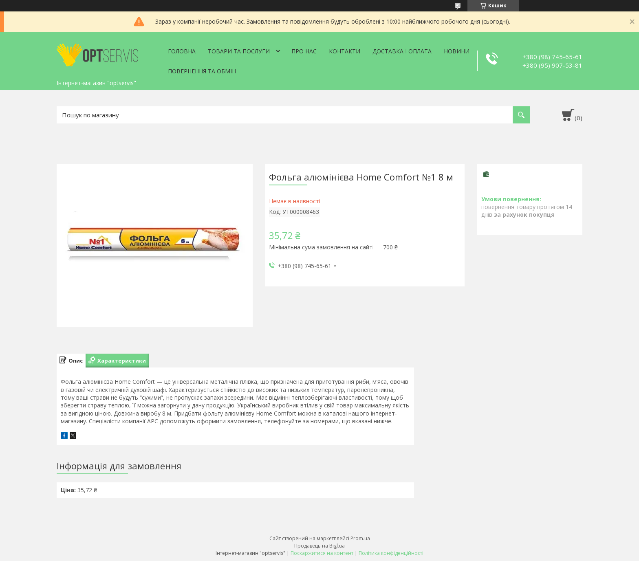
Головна (182, 51)
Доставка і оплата (402, 51)
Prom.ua (360, 538)
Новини (456, 51)
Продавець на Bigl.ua (319, 545)
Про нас (304, 51)
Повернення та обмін (202, 71)
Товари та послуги (239, 51)
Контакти (344, 51)
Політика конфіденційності (391, 553)
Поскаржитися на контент (322, 553)
